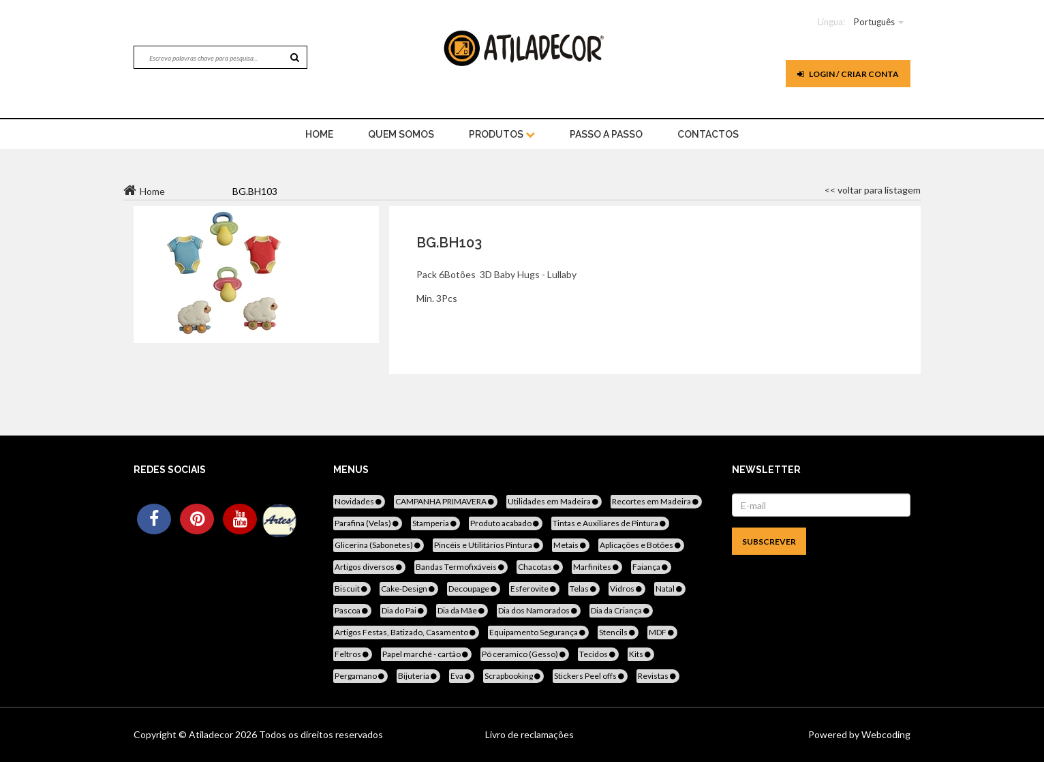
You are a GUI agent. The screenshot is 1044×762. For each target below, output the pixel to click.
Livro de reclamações (529, 734)
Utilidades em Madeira (554, 501)
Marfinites (597, 567)
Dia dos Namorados (538, 610)
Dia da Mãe (462, 610)
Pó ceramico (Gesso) (525, 654)
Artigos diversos (369, 567)
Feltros (353, 654)
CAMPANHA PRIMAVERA (445, 501)
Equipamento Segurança (538, 632)
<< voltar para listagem (873, 190)
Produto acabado (505, 523)
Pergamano (360, 676)
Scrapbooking (513, 676)
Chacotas (540, 567)
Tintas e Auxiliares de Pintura (610, 523)
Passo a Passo (606, 134)
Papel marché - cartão (426, 654)
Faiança (651, 567)
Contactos (708, 134)
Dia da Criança (621, 610)
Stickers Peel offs (590, 676)
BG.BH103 (449, 242)
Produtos (502, 134)
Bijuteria (418, 676)
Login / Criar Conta (848, 74)
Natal (670, 588)
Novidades (359, 501)
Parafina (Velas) (368, 523)
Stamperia (435, 523)
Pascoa (352, 610)
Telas (584, 588)
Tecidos (598, 654)
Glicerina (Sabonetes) (379, 545)
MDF (662, 632)
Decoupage (473, 588)
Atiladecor (212, 734)
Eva (461, 676)
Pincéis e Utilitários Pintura (488, 545)
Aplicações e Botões (641, 545)
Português (874, 21)
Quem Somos (401, 134)
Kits (641, 654)
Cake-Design (409, 588)
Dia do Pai (404, 610)
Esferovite (534, 588)
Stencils (618, 632)
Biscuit (352, 588)
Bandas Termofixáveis (461, 567)
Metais (570, 545)
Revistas (658, 676)
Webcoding (884, 734)
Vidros (627, 588)
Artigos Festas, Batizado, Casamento (406, 632)
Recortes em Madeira (656, 501)
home (319, 134)
